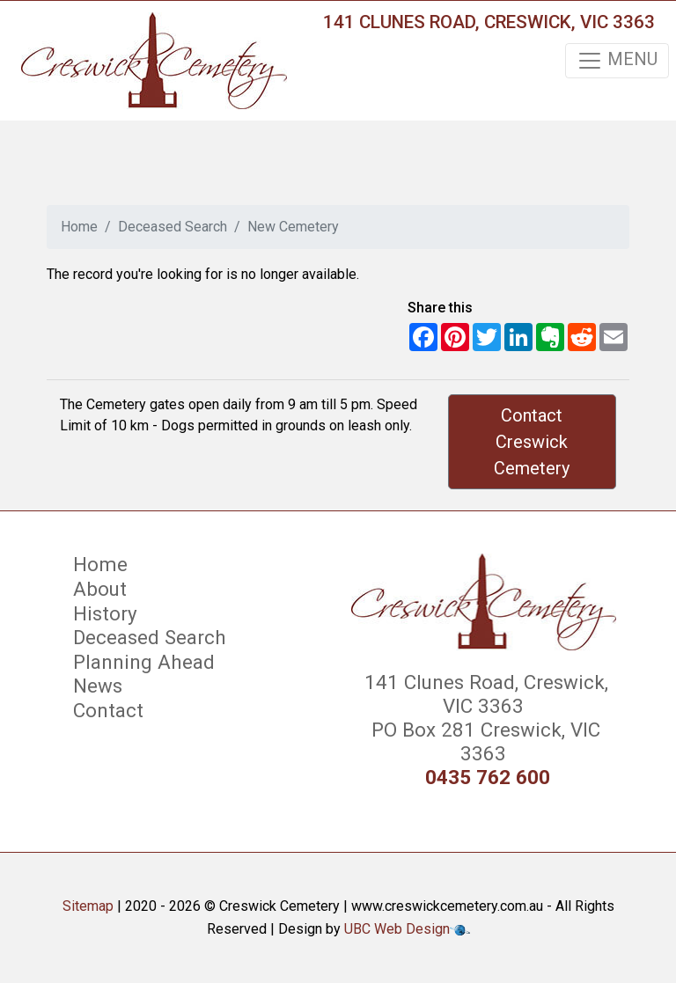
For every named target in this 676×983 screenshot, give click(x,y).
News (97, 685)
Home (79, 226)
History (105, 613)
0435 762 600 (487, 778)
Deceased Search (172, 226)
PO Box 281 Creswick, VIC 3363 (483, 741)
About (100, 588)
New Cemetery (293, 226)
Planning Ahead (144, 661)
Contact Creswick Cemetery (531, 442)
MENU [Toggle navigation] (617, 61)
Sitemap (88, 906)
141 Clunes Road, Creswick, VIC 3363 (489, 22)
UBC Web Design (397, 929)
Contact (108, 710)
